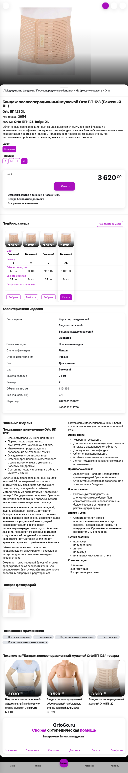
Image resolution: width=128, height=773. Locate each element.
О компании (32, 750)
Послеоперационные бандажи (54, 90)
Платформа (117, 750)
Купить (66, 297)
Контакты (53, 750)
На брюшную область (89, 90)
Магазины (11, 750)
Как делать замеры (110, 223)
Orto (107, 90)
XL (24, 161)
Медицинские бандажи (19, 90)
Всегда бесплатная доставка (26, 199)
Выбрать (13, 297)
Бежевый (9, 149)
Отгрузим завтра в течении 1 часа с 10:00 (34, 195)
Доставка (74, 750)
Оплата (96, 750)
